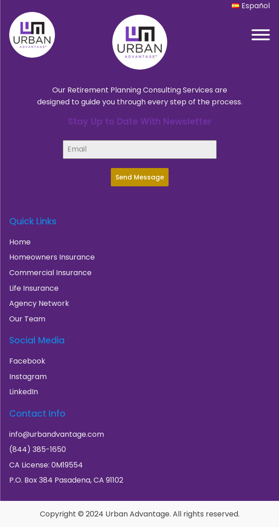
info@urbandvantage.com (56, 434)
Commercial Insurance (50, 272)
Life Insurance (34, 288)
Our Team (27, 319)
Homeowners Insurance (52, 257)
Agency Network (39, 303)
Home (20, 242)
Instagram (28, 376)
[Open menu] (261, 34)
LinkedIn (23, 391)
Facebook (27, 361)
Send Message (139, 177)
